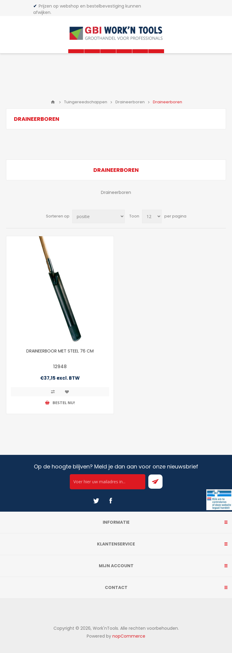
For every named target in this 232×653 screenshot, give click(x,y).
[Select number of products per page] (152, 216)
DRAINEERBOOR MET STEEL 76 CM (60, 351)
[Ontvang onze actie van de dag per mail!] (107, 481)
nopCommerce (128, 636)
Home (53, 102)
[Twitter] (96, 501)
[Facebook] (110, 501)
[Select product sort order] (98, 216)
